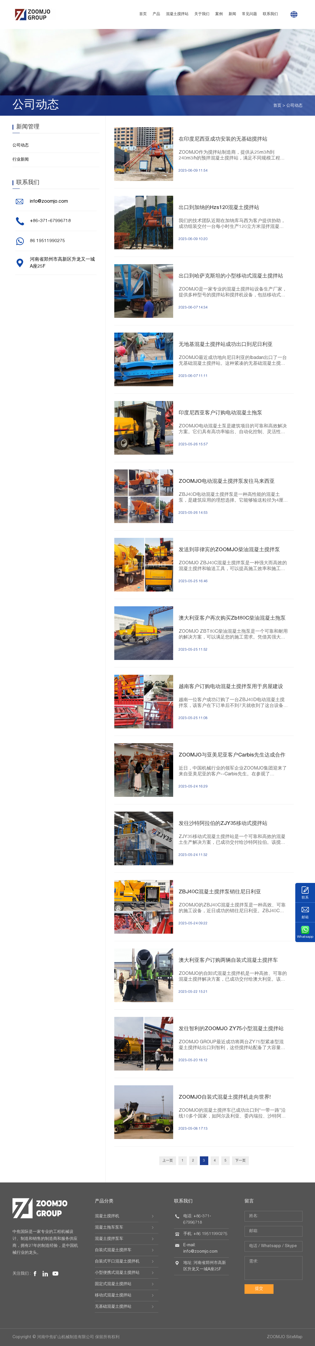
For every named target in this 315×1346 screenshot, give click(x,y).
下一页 (240, 1160)
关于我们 (201, 14)
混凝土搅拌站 (177, 14)
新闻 (232, 14)
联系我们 (270, 14)
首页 (143, 14)
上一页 (167, 1160)
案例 (219, 14)
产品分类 (104, 1201)
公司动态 (294, 106)
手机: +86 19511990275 (205, 1234)
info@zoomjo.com (49, 201)
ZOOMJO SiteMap (285, 1337)
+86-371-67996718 (50, 221)
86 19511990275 (47, 241)
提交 (259, 1289)
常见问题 (249, 14)
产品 (156, 14)
